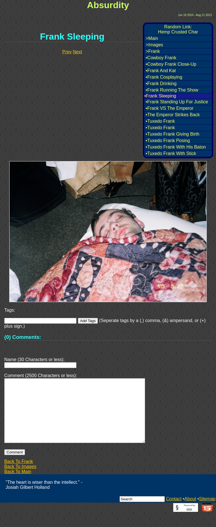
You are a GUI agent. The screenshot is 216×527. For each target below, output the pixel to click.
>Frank (153, 51)
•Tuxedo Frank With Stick (171, 153)
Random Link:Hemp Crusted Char (178, 29)
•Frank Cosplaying (164, 77)
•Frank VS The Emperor (170, 108)
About (190, 512)
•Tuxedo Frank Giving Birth (172, 134)
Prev (67, 51)
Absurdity (108, 5)
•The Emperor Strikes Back (173, 114)
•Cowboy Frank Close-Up (171, 64)
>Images (154, 44)
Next (77, 51)
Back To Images (20, 480)
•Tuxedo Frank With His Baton (176, 147)
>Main (152, 38)
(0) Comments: (22, 337)
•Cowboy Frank (161, 57)
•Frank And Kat (161, 70)
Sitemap (207, 512)
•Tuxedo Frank (160, 121)
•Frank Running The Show (172, 90)
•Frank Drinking (161, 83)
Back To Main (17, 485)
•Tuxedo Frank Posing (168, 140)
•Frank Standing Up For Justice (177, 101)
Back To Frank (18, 475)
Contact (173, 512)
